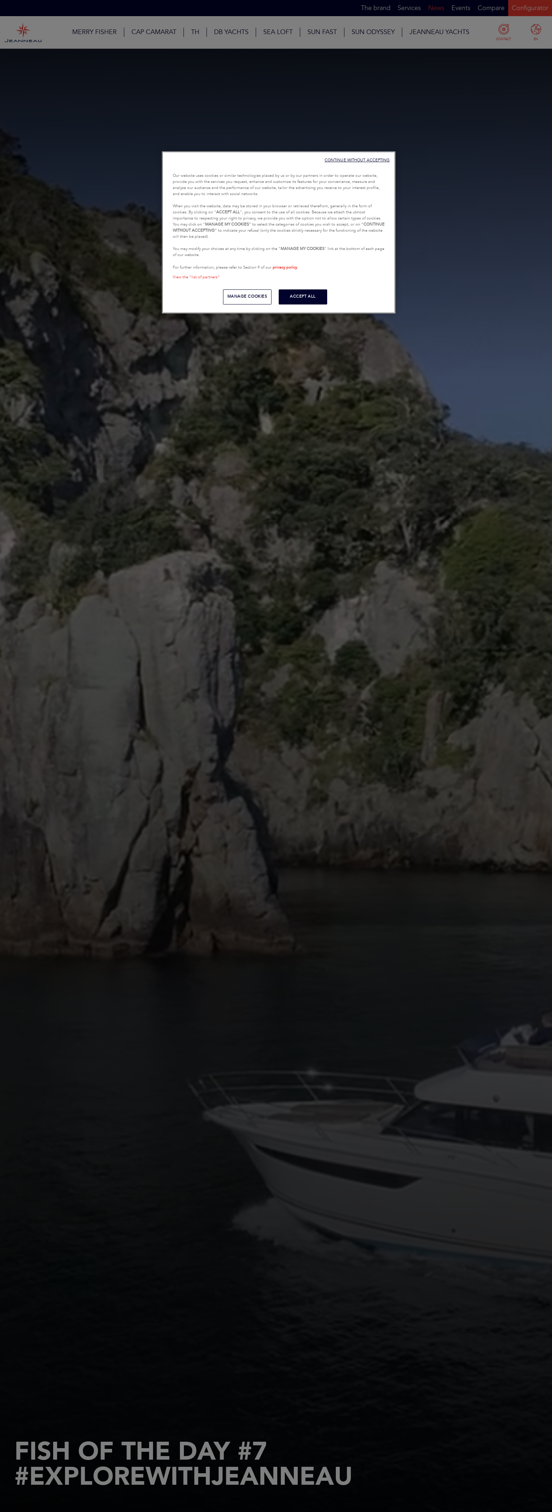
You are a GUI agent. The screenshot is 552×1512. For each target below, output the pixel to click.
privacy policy (285, 267)
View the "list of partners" (196, 277)
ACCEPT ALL (303, 296)
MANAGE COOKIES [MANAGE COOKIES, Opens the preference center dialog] (247, 296)
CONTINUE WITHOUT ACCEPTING (357, 160)
